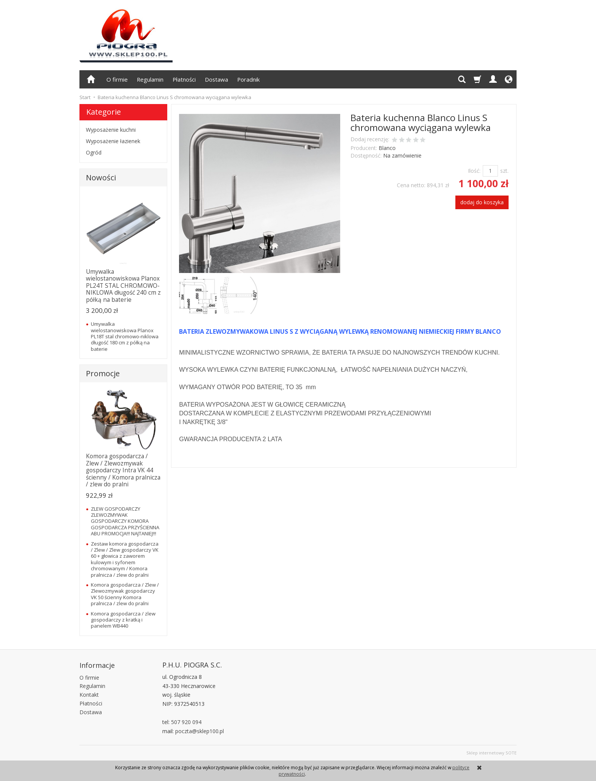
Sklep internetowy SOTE (491, 753)
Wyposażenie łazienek (113, 141)
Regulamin (150, 79)
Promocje (103, 373)
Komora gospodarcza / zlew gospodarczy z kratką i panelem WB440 (123, 620)
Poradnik (248, 79)
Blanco (387, 147)
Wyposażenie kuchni (111, 129)
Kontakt (89, 693)
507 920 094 (186, 722)
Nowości (101, 177)
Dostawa (216, 79)
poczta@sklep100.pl (199, 731)
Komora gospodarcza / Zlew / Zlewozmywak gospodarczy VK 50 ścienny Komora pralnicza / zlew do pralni (125, 594)
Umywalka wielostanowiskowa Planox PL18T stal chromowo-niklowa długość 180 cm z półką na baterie (125, 336)
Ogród (93, 152)
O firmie (117, 79)
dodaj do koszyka (482, 202)
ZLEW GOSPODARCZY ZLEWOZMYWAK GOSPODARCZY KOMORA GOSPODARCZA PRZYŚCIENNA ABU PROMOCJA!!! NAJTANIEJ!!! (125, 521)
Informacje (97, 665)
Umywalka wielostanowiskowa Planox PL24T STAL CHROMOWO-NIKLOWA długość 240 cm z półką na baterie (123, 286)
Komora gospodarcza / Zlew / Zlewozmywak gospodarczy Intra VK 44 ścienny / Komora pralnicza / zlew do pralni (123, 470)
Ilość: (474, 170)
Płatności (184, 79)
